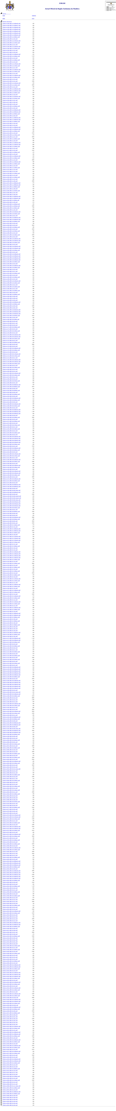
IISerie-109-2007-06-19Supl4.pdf (11, 684)
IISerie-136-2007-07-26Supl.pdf (11, 546)
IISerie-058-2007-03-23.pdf (10, 897)
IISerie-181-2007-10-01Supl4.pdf (11, 309)
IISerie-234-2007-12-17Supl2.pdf (11, 63)
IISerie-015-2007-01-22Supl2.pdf (11, 1061)
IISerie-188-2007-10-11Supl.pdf (11, 286)
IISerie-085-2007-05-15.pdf (10, 784)
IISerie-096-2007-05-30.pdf (10, 749)
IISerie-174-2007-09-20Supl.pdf (11, 342)
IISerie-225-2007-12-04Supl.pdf (11, 106)
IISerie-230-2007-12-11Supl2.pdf (11, 83)
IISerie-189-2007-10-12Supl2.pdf (11, 281)
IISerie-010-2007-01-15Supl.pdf (11, 1076)
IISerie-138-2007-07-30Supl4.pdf (11, 528)
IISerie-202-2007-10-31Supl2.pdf (11, 211)
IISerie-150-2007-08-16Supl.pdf (11, 461)
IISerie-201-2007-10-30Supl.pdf (11, 221)
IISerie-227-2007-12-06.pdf (10, 102)
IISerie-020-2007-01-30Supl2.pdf (11, 1034)
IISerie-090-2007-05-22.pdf (10, 770)
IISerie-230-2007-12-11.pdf (10, 86)
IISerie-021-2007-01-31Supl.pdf (11, 1028)
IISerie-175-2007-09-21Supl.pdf (11, 338)
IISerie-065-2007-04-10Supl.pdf (11, 857)
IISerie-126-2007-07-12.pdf (10, 599)
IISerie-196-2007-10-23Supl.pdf (11, 242)
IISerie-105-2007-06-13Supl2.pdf (11, 703)
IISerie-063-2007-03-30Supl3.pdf (11, 876)
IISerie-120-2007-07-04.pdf (10, 628)
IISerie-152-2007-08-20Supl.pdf (11, 450)
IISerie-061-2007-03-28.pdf (10, 888)
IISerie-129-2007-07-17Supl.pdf (11, 580)
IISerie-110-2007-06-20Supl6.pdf (11, 667)
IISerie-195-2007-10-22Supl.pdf (11, 250)
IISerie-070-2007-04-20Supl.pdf (11, 840)
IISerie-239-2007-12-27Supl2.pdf (11, 40)
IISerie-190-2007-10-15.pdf (10, 279)
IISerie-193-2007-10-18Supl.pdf (11, 267)
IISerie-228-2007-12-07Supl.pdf (11, 98)
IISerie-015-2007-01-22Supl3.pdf (11, 1059)
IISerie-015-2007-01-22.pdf (10, 1064)
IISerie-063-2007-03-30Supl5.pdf (11, 872)
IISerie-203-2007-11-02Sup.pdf (11, 208)
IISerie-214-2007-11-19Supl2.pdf (11, 156)
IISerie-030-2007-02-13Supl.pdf (11, 995)
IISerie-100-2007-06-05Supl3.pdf (11, 730)
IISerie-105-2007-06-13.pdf (10, 707)
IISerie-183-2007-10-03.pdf (10, 306)
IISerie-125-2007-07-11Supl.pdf (11, 603)
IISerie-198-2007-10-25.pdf (10, 233)
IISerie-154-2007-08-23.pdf (10, 434)
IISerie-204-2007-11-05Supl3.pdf (11, 196)
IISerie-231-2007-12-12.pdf (10, 81)
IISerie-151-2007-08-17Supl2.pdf (11, 453)
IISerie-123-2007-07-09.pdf (10, 619)
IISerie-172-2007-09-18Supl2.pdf (11, 348)
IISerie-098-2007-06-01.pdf (10, 742)
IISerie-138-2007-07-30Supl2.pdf (11, 530)
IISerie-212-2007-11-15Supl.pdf (11, 167)
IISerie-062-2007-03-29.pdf (10, 884)
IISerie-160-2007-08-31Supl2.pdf (11, 403)
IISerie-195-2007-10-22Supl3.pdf (11, 246)
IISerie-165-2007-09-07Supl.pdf (11, 380)
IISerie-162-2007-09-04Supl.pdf (11, 394)
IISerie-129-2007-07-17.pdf (10, 582)
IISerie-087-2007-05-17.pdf (10, 778)
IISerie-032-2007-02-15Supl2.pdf (11, 982)
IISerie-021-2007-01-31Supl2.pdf (11, 1026)
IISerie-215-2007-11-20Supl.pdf (11, 152)
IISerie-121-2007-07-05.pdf (10, 626)
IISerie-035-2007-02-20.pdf (10, 963)
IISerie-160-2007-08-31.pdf (10, 407)
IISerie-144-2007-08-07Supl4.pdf (11, 501)
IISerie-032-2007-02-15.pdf (10, 986)
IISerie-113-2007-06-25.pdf (10, 657)
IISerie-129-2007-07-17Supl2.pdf (11, 578)
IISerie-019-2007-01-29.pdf (10, 1043)
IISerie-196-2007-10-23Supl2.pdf (11, 240)
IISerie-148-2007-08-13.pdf (10, 477)
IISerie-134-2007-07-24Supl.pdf (11, 559)
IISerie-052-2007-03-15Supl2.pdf (11, 911)
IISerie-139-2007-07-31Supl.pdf (11, 525)
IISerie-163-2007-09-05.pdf (10, 392)
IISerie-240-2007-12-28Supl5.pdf (11, 29)
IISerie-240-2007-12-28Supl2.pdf (11, 35)
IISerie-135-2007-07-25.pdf (10, 550)
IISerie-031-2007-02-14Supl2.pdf (11, 988)
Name (4, 18)
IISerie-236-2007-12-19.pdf (10, 58)
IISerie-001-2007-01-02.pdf (10, 1105)
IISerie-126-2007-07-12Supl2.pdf (11, 596)
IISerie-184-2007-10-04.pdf (10, 300)
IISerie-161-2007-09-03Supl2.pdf (11, 398)
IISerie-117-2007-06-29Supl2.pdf (11, 640)
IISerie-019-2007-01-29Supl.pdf (11, 1041)
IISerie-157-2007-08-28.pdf (10, 423)
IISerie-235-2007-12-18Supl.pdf (11, 60)
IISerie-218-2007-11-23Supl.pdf (11, 146)
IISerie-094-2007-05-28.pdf (10, 755)
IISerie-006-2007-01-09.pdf (10, 1095)
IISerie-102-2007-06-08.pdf (10, 721)
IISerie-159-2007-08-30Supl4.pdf (11, 409)
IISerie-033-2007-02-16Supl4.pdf (11, 972)
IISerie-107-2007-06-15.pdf (10, 699)
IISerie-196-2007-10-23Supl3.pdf (11, 238)
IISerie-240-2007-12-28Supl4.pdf (11, 31)
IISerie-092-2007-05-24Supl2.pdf (11, 761)
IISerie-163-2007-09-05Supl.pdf (11, 390)
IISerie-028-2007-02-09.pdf (10, 1011)
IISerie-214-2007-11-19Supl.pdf (11, 158)
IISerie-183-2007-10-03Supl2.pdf (11, 302)
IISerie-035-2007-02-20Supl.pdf (11, 961)
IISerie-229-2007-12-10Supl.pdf (11, 92)
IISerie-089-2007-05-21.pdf (10, 772)
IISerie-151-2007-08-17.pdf (10, 457)
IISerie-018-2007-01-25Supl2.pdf (11, 1045)
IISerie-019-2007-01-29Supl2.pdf (11, 1039)
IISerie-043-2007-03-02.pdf (10, 940)
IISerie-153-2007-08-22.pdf (10, 446)
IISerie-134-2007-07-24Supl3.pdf (11, 555)
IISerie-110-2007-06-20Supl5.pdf (11, 669)
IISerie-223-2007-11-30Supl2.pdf (11, 119)
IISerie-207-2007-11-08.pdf (10, 188)
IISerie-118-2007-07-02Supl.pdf (11, 634)
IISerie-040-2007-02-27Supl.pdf (11, 945)
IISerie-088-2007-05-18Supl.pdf (11, 774)
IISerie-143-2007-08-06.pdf (10, 513)
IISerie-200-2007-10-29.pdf (10, 225)
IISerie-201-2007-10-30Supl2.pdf (11, 219)
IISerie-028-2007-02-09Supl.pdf (11, 1009)
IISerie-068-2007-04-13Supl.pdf (11, 849)
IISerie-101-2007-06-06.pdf (10, 726)
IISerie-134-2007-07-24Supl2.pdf (11, 557)
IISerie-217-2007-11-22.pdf (10, 150)
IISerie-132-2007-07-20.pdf (10, 569)
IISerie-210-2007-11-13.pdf (10, 175)
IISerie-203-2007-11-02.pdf (10, 209)
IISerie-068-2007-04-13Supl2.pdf (11, 847)
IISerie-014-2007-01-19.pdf (10, 1066)
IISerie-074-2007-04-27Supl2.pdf (11, 817)
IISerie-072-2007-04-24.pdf (10, 832)
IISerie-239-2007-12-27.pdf (10, 44)
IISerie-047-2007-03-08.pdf (10, 930)
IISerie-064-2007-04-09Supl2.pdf (11, 865)
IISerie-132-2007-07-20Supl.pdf (11, 567)
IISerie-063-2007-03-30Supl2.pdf (11, 878)
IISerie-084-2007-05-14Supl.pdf (11, 786)
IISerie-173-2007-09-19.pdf (10, 346)
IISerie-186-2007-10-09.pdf (10, 296)
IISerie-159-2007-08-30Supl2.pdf (11, 413)
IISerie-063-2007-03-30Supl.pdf (11, 880)
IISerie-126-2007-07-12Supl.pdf (11, 598)
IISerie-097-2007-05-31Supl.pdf (11, 744)
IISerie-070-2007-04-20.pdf (10, 842)
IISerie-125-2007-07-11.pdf (10, 605)
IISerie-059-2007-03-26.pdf (10, 893)
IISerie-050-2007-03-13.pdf (10, 918)
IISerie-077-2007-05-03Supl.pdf (11, 807)
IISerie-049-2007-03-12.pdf (10, 920)
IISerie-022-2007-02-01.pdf (10, 1024)
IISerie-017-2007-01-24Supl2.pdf (11, 1051)
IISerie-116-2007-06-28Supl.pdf (11, 646)
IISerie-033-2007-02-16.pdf (10, 980)
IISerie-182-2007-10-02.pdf (10, 307)
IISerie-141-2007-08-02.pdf (10, 521)
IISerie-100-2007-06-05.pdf (10, 736)
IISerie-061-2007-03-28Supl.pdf (11, 886)
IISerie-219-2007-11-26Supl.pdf (11, 138)
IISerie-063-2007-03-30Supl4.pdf (11, 874)
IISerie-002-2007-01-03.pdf (10, 1103)
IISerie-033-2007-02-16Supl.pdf (11, 978)
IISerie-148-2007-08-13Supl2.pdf (11, 473)
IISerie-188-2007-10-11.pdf (10, 288)
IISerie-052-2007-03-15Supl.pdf (11, 913)
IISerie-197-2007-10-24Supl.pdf (11, 234)
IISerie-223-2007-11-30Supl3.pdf (11, 117)
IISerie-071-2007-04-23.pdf (10, 838)
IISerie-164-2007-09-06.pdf (10, 388)
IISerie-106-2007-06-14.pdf (10, 701)
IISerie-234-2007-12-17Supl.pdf (11, 65)
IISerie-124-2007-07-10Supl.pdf (11, 609)
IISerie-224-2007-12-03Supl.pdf (11, 113)
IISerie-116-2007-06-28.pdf (10, 647)
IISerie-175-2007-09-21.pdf (10, 340)
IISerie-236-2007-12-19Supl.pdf (11, 56)
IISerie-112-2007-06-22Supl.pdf (11, 659)
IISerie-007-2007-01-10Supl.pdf (11, 1087)
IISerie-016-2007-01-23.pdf (10, 1057)
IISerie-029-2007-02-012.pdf (10, 1005)
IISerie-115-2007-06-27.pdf (10, 649)
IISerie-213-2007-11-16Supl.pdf (11, 163)
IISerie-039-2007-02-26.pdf (10, 951)
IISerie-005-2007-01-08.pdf (10, 1097)
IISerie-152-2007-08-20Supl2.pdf (11, 448)
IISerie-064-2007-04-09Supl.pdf (11, 867)
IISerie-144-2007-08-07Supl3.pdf (11, 503)
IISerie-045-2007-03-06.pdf (10, 934)
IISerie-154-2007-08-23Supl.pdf (11, 432)
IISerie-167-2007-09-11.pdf (10, 377)
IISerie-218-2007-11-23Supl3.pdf (11, 142)
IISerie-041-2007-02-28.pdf (10, 943)
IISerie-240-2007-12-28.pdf (10, 38)
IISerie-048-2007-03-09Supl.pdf (11, 926)
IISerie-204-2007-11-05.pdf (10, 202)
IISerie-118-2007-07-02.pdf (10, 636)
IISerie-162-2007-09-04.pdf (10, 396)
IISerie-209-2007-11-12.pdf (10, 179)
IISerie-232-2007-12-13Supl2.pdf (11, 75)
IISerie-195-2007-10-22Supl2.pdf (11, 248)
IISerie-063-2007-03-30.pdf (10, 882)
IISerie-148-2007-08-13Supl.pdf (11, 475)
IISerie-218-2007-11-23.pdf (10, 148)
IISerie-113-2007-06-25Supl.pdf (11, 655)
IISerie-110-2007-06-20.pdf (10, 678)
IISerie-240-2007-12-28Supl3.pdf (11, 33)
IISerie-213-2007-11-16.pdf (10, 165)
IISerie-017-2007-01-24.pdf (10, 1055)
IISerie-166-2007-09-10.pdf (10, 379)
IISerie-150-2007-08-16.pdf (10, 463)
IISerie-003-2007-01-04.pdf (10, 1101)
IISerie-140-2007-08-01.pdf (10, 523)
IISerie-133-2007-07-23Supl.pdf (11, 563)
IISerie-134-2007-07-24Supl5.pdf (11, 551)
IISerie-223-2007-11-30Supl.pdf (11, 121)
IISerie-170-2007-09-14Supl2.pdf (11, 361)
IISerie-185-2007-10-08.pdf (10, 298)
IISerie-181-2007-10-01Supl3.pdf (11, 311)
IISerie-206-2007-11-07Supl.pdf (11, 190)
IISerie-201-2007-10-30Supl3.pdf (11, 217)
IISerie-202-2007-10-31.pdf (10, 215)
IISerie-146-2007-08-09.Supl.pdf (11, 490)
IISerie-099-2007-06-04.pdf (10, 738)
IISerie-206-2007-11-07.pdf (10, 192)
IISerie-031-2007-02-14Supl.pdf (11, 989)
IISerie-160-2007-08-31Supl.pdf (11, 405)
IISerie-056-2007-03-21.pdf (10, 901)
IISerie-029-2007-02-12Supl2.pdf (11, 1001)
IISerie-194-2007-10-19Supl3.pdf (11, 257)
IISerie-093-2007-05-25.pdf (10, 759)
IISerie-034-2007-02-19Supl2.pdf (11, 966)
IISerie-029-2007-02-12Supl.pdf (11, 1003)
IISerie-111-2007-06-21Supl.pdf (11, 663)
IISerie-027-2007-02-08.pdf (10, 1014)
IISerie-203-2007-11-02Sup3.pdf (11, 204)
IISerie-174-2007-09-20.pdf (10, 344)
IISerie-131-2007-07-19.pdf (10, 573)
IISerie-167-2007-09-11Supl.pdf (11, 375)
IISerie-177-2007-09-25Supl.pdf (11, 327)
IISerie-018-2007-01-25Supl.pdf (11, 1047)
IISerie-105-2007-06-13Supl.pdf (11, 705)
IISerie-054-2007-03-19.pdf (10, 907)
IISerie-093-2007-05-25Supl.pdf (11, 757)
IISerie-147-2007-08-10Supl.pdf (11, 480)
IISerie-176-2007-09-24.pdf (10, 332)
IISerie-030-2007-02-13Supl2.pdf (11, 993)
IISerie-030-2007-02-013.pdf (10, 997)
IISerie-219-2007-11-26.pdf (10, 140)
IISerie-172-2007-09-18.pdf (10, 352)
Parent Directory (7, 21)
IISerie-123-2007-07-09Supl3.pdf (11, 613)
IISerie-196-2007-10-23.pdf (10, 244)
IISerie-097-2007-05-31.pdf (10, 745)
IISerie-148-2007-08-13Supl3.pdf (11, 471)
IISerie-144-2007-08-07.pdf (10, 509)
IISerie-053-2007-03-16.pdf (10, 909)
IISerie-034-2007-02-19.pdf (10, 970)
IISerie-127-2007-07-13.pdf (10, 594)
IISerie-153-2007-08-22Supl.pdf (11, 444)
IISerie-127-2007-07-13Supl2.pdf (11, 590)
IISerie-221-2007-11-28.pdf (10, 133)
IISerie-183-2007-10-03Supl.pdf (11, 304)
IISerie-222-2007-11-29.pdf (10, 125)
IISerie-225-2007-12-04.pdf (10, 108)
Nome (4, 15)
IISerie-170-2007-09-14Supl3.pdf (11, 359)
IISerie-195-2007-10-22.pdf (10, 252)
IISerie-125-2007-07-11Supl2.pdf (11, 601)
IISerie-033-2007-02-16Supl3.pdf (11, 974)
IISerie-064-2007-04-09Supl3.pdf (11, 863)
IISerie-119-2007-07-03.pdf (10, 630)
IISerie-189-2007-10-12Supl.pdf (11, 282)
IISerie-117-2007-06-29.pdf (10, 644)
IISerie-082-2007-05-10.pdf (10, 795)
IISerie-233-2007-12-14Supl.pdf (11, 71)
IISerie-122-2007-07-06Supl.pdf (11, 621)
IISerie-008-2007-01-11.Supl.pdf (11, 1086)
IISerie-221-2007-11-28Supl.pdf (11, 131)
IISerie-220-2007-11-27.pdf (10, 136)
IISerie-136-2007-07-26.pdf (10, 548)
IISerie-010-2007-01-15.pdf (10, 1078)
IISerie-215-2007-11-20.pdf (10, 154)
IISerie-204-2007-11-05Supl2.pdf (11, 198)
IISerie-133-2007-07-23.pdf (10, 565)
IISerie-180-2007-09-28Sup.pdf (11, 319)
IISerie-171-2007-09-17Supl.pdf (11, 355)
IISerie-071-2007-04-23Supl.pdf (11, 836)
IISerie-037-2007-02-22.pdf (10, 957)
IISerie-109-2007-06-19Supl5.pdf (11, 682)
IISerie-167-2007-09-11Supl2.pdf (11, 373)
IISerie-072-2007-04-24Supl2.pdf (11, 828)
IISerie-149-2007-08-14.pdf (10, 469)
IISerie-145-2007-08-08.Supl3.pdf (12, 496)
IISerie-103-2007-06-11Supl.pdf (11, 713)
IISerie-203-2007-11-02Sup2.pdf (11, 206)
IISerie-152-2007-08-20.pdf (10, 452)
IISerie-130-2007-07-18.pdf (10, 576)
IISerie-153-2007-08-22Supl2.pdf (11, 442)
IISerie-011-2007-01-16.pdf (10, 1074)
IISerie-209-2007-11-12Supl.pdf (11, 177)
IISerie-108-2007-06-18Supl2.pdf (11, 694)
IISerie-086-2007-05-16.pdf (10, 782)
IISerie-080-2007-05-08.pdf (10, 799)
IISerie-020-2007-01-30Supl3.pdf (11, 1032)
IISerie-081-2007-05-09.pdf (10, 797)
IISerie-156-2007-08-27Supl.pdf (11, 425)
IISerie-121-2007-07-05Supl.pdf (11, 624)
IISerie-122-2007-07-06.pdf (10, 623)
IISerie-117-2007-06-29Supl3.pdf (11, 638)
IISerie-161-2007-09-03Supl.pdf (11, 400)
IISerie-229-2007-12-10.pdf (10, 94)
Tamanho (34, 15)
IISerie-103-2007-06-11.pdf (10, 715)
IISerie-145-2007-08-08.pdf (10, 494)
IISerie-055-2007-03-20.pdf (10, 903)
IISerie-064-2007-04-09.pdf (10, 868)
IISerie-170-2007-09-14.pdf (10, 365)
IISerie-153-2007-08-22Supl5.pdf (11, 436)
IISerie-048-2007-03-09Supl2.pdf (11, 924)
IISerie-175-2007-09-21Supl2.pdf (11, 336)
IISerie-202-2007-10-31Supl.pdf (11, 213)
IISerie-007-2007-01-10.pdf (10, 1089)
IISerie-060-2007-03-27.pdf (10, 890)
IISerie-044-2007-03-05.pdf (10, 938)
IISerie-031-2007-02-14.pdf (10, 991)
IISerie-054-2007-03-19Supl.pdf (11, 905)
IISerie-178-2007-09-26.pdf (10, 325)
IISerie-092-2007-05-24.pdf (10, 765)
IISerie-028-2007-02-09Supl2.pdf (11, 1007)
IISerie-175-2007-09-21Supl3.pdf (11, 334)
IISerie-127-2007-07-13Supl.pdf (11, 592)
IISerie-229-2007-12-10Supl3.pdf (11, 88)
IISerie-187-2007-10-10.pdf (10, 292)
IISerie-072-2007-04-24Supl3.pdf (11, 826)
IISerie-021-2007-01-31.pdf (10, 1030)
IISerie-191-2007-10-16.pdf (10, 275)
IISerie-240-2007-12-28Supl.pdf (11, 37)
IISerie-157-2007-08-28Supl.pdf (11, 421)
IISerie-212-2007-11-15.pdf (10, 169)
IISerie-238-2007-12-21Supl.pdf (11, 48)
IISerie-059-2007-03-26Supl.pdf (11, 891)
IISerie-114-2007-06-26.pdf (10, 653)
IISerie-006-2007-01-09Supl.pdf (11, 1093)
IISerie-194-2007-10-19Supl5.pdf (11, 254)
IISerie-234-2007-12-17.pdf (10, 67)
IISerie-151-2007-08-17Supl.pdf (11, 455)
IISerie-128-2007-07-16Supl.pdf (11, 586)
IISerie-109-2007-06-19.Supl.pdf (11, 692)
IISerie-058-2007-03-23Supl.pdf (11, 895)
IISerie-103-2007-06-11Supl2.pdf (11, 711)
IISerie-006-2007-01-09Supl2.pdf (11, 1091)
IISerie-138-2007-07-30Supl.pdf (11, 532)
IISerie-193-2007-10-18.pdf (10, 269)
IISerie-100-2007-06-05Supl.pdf (11, 734)
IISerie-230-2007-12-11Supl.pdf (11, 85)
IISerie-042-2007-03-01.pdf (10, 941)
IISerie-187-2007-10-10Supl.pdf (11, 290)
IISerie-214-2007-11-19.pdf (10, 159)
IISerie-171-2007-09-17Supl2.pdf (11, 354)
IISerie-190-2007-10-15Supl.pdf (11, 277)
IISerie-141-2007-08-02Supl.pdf (11, 519)
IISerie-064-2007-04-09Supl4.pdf (11, 861)
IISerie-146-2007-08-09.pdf (10, 488)
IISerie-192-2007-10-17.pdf (10, 271)
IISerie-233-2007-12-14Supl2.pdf (11, 69)
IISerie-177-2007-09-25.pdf (10, 329)
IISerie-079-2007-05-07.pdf (10, 803)
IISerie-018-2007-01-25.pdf (10, 1049)
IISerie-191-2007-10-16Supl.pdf (11, 273)
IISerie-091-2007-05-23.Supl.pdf (11, 769)
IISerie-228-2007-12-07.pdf (10, 100)
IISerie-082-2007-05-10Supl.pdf (11, 794)
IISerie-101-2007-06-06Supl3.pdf (11, 722)
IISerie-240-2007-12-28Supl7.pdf (11, 25)
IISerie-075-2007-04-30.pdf (10, 813)
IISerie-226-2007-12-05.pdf (10, 104)
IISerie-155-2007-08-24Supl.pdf (11, 428)
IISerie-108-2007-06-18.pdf (10, 697)
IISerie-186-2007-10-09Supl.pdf (11, 294)
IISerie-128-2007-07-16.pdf (10, 588)
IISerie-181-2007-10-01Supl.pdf (11, 315)
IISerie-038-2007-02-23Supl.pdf (11, 953)
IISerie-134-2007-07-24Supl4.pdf (11, 553)
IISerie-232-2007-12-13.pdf (10, 79)
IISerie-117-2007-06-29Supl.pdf (11, 642)
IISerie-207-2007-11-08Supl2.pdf (11, 184)
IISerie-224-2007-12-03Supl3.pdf (11, 110)
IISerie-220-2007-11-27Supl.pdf (11, 135)
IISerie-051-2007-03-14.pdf (10, 916)
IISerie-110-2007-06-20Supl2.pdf (11, 674)
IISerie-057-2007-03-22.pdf (10, 899)
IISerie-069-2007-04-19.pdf (10, 845)
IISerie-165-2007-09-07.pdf (10, 382)
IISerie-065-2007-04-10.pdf (10, 859)
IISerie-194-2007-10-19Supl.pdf (11, 261)
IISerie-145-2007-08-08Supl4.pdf (11, 492)
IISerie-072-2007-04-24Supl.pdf (11, 830)
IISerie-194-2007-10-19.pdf (10, 263)
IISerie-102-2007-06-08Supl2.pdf (11, 717)
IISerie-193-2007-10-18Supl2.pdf (11, 265)
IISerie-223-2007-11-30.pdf (10, 123)
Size (33, 18)
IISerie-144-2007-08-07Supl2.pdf (11, 505)
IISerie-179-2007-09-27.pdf (10, 323)
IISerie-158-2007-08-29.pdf (10, 419)
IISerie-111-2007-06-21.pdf (10, 665)
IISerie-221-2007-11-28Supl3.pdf (11, 127)
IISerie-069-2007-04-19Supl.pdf (11, 843)
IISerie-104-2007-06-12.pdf (10, 709)
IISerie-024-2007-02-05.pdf (10, 1020)
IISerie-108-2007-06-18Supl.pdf (11, 696)
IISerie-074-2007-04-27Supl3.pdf (11, 815)
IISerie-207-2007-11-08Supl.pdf (11, 186)
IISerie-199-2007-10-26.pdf (10, 229)
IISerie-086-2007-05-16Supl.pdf (11, 780)
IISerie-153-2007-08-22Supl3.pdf (11, 440)
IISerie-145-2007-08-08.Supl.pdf (11, 500)
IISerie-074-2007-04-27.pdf (10, 820)
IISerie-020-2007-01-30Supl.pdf (11, 1036)
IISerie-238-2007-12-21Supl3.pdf (11, 46)
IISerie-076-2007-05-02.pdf (10, 811)
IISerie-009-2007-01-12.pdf (10, 1082)
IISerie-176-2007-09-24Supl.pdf (11, 330)
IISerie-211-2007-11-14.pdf (10, 171)
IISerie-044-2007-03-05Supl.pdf (11, 936)
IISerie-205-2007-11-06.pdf (10, 194)
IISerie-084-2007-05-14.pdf (10, 788)
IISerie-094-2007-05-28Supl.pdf (11, 753)
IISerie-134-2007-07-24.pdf (10, 561)
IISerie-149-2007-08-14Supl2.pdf (11, 465)
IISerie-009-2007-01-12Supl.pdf (11, 1080)
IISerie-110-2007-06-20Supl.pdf (11, 676)
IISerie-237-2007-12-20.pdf (10, 52)
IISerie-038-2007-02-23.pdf (10, 955)
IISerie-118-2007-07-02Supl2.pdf (11, 632)
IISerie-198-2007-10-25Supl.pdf (11, 231)
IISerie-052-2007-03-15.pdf (10, 915)
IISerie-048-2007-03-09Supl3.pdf (11, 922)
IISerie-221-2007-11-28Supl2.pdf (11, 129)
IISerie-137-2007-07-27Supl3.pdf (11, 538)
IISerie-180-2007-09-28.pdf (10, 321)
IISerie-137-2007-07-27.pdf (10, 544)
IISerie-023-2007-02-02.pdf (10, 1022)
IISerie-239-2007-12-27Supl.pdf (11, 42)
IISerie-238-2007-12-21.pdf (10, 50)
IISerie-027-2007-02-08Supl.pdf (11, 1013)
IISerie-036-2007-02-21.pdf (10, 959)
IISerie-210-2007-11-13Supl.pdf (11, 173)
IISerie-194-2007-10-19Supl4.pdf (11, 256)
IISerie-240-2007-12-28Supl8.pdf (11, 23)
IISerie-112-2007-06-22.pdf (10, 661)
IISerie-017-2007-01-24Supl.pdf (11, 1053)
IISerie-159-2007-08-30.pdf (10, 415)
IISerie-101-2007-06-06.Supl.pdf (11, 728)
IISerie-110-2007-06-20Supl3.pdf (11, 672)
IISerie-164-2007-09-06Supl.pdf (11, 386)
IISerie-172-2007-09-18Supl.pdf (11, 350)
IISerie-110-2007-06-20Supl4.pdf (11, 671)
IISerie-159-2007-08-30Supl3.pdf (11, 411)
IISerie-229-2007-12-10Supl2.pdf (11, 90)
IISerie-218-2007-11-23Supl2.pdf (11, 144)
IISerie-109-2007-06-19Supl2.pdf (11, 688)
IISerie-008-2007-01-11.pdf (10, 1084)
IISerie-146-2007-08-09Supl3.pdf (11, 484)
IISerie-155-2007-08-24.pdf (10, 430)
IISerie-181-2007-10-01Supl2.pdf (11, 313)
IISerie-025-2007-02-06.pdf (10, 1018)
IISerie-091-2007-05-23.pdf (10, 767)
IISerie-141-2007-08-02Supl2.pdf (11, 517)
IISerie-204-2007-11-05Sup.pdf (11, 200)
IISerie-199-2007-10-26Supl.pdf (11, 227)
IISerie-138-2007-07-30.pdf (10, 534)
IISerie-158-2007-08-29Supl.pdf (11, 417)
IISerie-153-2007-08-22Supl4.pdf (11, 438)
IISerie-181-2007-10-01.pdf (10, 317)
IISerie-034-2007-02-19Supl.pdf (11, 968)
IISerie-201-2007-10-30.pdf (10, 223)
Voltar (7, 13)
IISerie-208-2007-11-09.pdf (10, 181)
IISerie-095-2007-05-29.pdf (10, 751)
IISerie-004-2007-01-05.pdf (10, 1099)
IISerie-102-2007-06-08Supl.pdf (11, 719)
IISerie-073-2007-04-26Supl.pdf (11, 822)
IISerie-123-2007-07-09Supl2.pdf (11, 615)
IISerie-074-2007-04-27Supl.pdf (11, 818)
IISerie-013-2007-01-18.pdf (10, 1070)
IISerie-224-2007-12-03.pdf (10, 115)
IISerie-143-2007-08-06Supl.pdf (11, 511)
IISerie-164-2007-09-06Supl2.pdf (11, 384)
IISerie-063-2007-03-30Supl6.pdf (11, 870)
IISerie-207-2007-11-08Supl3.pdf (11, 183)
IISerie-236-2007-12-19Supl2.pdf (11, 54)
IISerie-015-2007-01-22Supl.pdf (11, 1062)
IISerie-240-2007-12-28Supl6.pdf (11, 27)
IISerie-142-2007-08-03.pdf (10, 515)
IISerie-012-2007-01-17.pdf (10, 1072)
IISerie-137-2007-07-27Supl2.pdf (11, 540)
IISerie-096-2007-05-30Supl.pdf (11, 747)
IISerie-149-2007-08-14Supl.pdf (11, 467)
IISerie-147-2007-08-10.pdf (10, 482)
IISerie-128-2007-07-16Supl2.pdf (11, 584)
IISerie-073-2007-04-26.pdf (10, 824)
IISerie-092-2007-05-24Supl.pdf (11, 763)
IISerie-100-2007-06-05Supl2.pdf (11, 732)
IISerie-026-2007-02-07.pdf (10, 1016)
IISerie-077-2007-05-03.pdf (10, 809)
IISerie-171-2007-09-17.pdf (10, 357)
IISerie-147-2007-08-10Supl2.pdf (11, 478)
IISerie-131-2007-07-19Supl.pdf (11, 571)
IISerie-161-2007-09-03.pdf (10, 402)
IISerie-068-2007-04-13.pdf (10, 851)
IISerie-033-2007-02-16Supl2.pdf (11, 976)
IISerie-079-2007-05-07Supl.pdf (11, 801)
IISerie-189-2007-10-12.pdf (10, 284)
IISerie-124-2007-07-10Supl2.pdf (11, 607)
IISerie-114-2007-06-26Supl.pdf (11, 651)
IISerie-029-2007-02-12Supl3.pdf (11, 999)
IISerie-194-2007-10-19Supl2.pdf (11, 259)
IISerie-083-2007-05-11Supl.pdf (11, 790)
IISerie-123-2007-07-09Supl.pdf (11, 617)
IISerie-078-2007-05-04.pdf (10, 805)
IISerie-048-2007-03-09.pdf (10, 928)
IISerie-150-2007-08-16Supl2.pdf (11, 459)
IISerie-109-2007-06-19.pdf (10, 690)
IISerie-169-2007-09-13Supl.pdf (11, 367)
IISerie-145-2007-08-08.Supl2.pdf (12, 498)
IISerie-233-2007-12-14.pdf (10, 73)
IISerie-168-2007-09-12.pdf (10, 371)
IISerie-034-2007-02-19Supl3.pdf (11, 965)
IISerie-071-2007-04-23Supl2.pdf (11, 834)
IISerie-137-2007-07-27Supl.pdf (11, 542)
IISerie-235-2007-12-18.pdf (10, 62)
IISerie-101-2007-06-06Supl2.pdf (11, 724)
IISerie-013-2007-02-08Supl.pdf (11, 1068)
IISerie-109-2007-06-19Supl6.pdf (11, 680)
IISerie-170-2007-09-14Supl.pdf (11, 363)
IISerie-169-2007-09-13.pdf (10, 369)
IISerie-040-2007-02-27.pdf (10, 947)
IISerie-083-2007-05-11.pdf (10, 792)
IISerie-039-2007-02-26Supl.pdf (11, 949)
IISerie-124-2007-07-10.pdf (10, 611)
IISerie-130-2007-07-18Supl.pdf (11, 574)
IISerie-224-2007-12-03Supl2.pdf (11, 111)
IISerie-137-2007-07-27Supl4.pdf (11, 536)
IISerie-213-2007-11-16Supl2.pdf (11, 161)
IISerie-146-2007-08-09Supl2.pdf (11, 486)
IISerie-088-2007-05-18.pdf (10, 776)
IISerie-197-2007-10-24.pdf (10, 236)
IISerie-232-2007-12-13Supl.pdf (11, 77)
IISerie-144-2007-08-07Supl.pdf (11, 507)
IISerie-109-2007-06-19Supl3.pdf (11, 686)
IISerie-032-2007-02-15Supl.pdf (11, 984)
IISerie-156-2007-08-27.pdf (10, 427)
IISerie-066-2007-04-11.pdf (10, 855)
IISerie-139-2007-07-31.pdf (10, 526)
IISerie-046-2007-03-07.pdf (10, 932)
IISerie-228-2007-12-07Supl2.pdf (11, 96)
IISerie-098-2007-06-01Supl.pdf (11, 740)
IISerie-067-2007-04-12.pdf (10, 853)
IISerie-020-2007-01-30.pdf (10, 1038)
